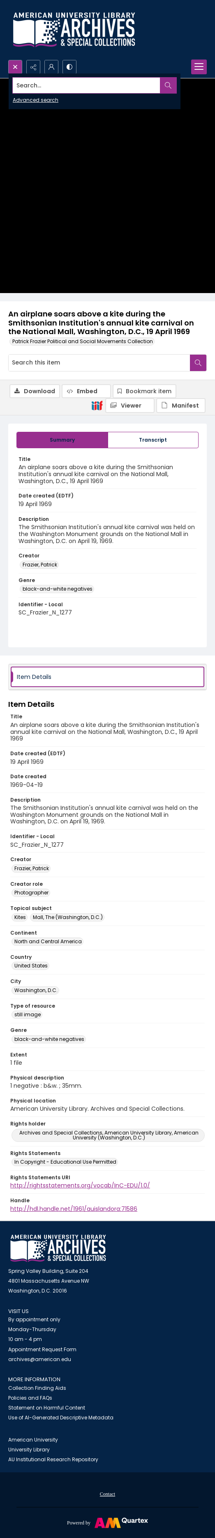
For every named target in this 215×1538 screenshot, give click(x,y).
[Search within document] (198, 363)
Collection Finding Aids (37, 1387)
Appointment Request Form (42, 1349)
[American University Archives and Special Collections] (58, 1248)
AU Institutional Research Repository (53, 1459)
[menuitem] (107, 1494)
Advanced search (35, 99)
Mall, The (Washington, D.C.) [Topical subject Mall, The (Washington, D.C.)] (68, 917)
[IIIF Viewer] (130, 405)
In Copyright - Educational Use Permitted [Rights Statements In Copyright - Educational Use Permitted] (65, 1161)
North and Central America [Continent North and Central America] (48, 941)
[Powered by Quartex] (107, 1522)
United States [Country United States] (31, 965)
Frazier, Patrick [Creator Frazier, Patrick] (40, 564)
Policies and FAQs (30, 1397)
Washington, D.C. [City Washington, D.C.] (36, 990)
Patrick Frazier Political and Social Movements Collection (82, 341)
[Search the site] (86, 85)
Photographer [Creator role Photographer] (31, 892)
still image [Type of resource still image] (27, 1014)
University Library (29, 1449)
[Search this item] (99, 363)
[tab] (62, 440)
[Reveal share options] (33, 66)
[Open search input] (15, 66)
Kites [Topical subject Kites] (20, 917)
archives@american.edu (39, 1359)
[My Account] (51, 66)
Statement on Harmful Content (46, 1407)
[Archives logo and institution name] (74, 30)
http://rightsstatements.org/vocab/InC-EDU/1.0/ (80, 1185)
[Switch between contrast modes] (69, 66)
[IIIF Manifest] (181, 405)
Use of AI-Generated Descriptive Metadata (60, 1417)
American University (33, 1439)
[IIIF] (97, 405)
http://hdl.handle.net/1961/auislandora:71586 (73, 1209)
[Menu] (199, 67)
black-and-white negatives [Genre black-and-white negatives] (57, 588)
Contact (107, 1494)
